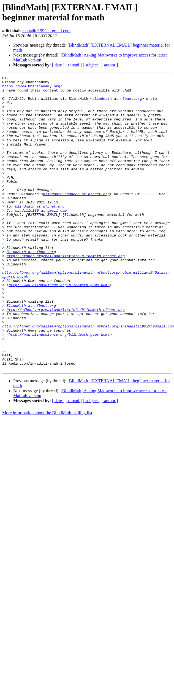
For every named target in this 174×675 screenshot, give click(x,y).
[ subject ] (91, 65)
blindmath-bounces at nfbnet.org (76, 217)
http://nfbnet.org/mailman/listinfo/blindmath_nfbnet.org (66, 291)
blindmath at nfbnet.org (117, 103)
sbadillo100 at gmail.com (41, 237)
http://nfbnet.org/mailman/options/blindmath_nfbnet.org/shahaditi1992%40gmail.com (88, 376)
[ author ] (110, 65)
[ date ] (58, 65)
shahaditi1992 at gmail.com (46, 30)
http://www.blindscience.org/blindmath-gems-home (59, 326)
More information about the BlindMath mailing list (47, 471)
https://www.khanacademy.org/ (32, 88)
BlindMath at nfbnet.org (31, 286)
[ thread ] (74, 65)
